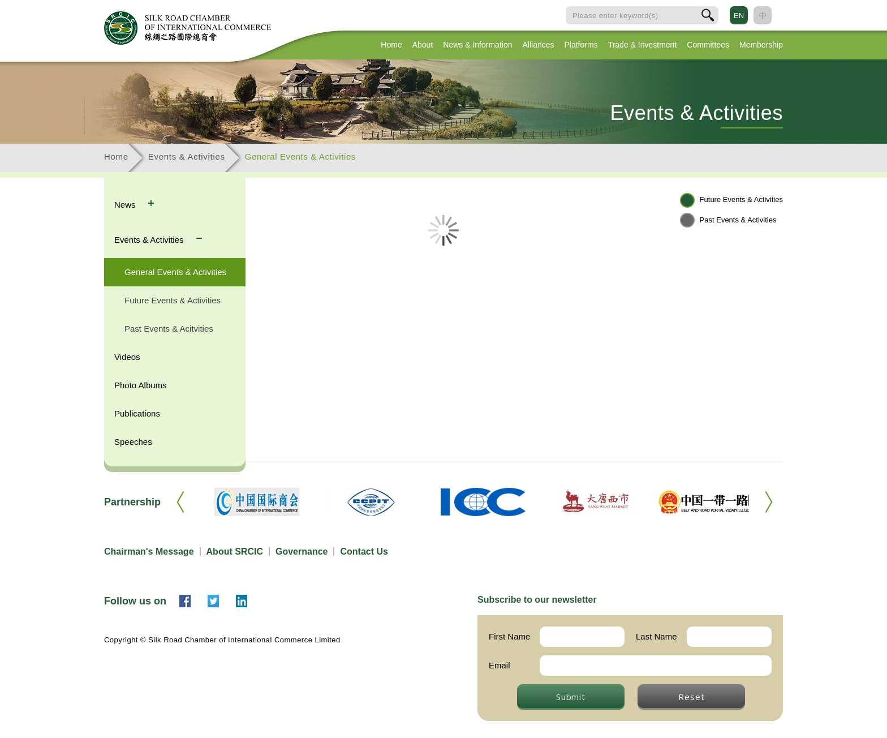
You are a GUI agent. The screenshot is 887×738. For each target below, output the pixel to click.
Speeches (133, 442)
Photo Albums (140, 385)
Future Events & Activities (172, 300)
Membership (761, 44)
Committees (708, 44)
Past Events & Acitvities (168, 328)
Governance (301, 551)
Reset (691, 696)
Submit (570, 696)
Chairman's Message (149, 551)
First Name (509, 636)
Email (499, 665)
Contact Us (363, 551)
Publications (137, 413)
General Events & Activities (300, 156)
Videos (127, 357)
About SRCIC (234, 551)
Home (391, 44)
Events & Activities (186, 156)
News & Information (477, 44)
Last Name (656, 636)
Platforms (581, 44)
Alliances (538, 44)
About (422, 44)
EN (739, 15)
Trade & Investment (642, 44)
